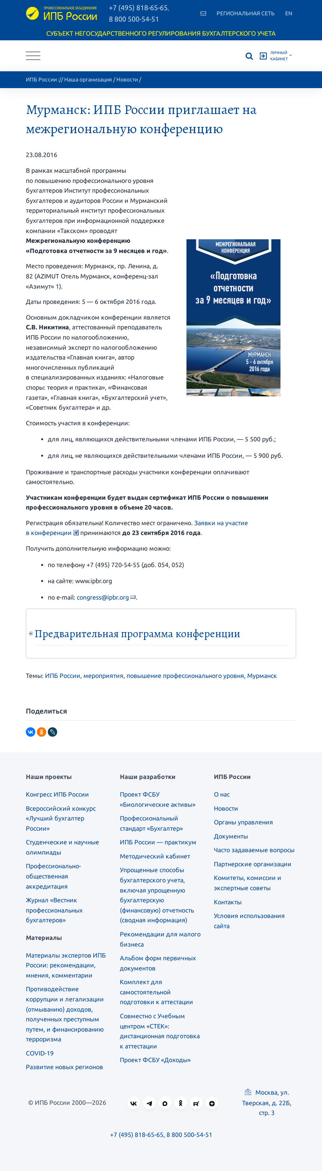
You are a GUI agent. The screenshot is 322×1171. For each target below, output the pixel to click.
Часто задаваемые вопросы (254, 849)
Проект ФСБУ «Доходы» (155, 1059)
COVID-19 (40, 1053)
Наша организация (88, 79)
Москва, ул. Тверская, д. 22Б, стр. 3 (266, 1102)
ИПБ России (41, 79)
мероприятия (103, 675)
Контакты (228, 901)
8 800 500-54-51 (134, 19)
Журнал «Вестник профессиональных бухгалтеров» (54, 909)
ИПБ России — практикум (158, 842)
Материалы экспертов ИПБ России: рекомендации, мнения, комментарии (66, 965)
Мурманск (262, 675)
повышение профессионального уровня (185, 675)
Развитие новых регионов (64, 1066)
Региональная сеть (246, 13)
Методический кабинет (155, 856)
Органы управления (243, 822)
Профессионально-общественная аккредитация (53, 875)
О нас (222, 794)
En (288, 13)
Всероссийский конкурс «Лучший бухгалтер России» (61, 818)
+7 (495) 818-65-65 (136, 1134)
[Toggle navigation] (33, 56)
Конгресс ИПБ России (57, 794)
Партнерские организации (252, 863)
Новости (127, 79)
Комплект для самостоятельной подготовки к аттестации (156, 991)
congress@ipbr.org (103, 597)
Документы (231, 836)
